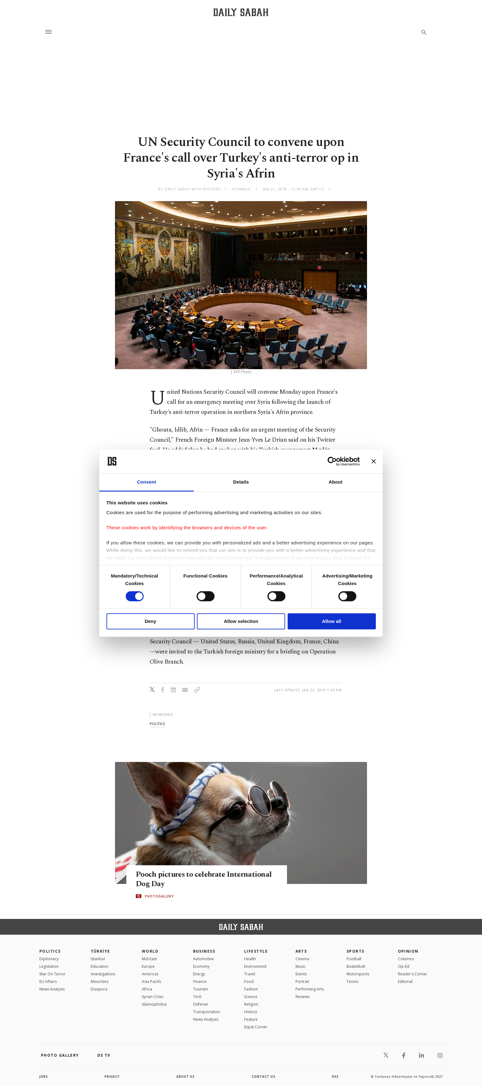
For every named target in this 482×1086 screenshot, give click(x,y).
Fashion (251, 989)
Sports (355, 951)
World (150, 951)
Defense (200, 1004)
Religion (251, 1004)
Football (354, 958)
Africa (147, 989)
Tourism (200, 989)
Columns (406, 958)
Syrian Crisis (152, 996)
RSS (335, 1076)
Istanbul (98, 958)
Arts (301, 951)
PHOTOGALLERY (159, 896)
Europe (148, 966)
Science (250, 996)
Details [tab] (241, 482)
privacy (112, 1076)
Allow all (331, 621)
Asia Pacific (152, 981)
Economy (201, 966)
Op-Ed (403, 966)
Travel (249, 974)
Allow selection (241, 621)
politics (157, 723)
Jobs (44, 1076)
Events (301, 974)
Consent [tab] (146, 482)
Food (249, 981)
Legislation (49, 966)
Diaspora (99, 989)
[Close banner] (373, 461)
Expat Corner (255, 1027)
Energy (199, 974)
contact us (263, 1076)
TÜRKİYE (100, 951)
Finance (200, 981)
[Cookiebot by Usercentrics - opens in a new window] (332, 461)
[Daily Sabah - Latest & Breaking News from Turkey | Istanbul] (240, 12)
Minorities (99, 981)
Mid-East (149, 958)
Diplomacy (49, 958)
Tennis (352, 981)
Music (301, 966)
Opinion (408, 951)
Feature (251, 1019)
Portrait (302, 981)
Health (250, 958)
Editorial (405, 981)
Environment (255, 966)
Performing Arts (310, 989)
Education (99, 966)
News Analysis (52, 989)
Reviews (303, 996)
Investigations (103, 974)
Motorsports (358, 974)
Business (204, 951)
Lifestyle (256, 951)
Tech (197, 996)
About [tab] (335, 482)
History (250, 1011)
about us (186, 1076)
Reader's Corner (412, 974)
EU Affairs (48, 981)
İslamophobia (154, 1004)
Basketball (356, 966)
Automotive (203, 958)
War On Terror (52, 974)
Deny (150, 621)
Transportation (206, 1011)
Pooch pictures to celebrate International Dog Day (205, 879)
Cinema (302, 958)
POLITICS (50, 951)
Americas (150, 974)
